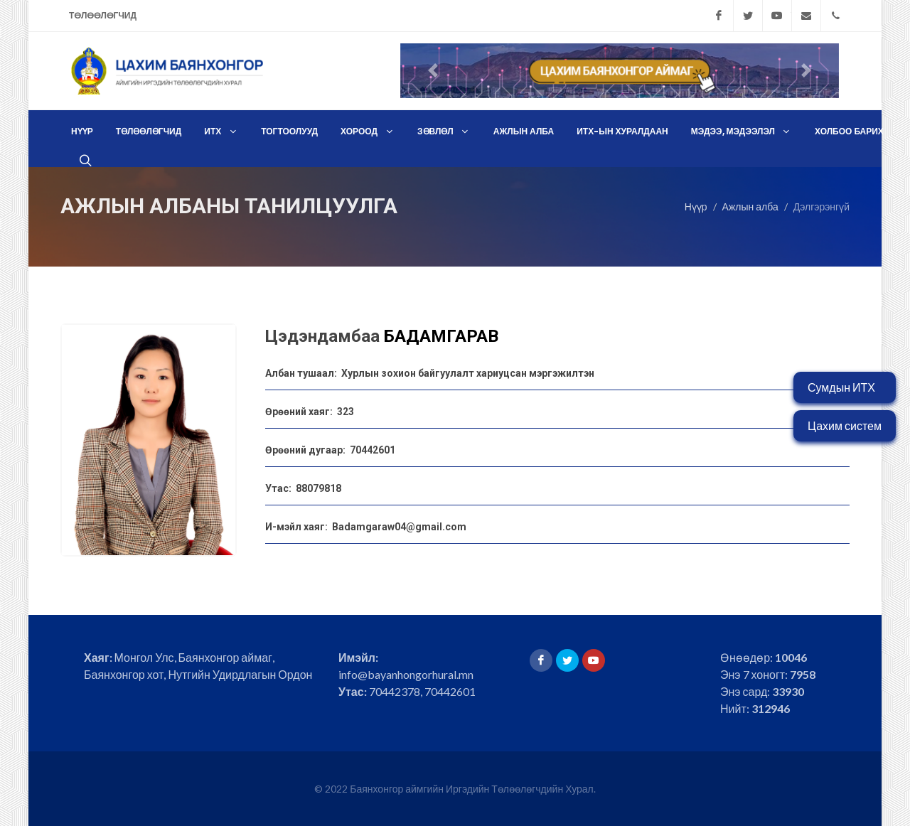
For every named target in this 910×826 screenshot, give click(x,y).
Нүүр (696, 206)
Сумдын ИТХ (841, 387)
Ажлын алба (750, 206)
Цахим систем (845, 425)
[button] (433, 70)
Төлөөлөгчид (102, 15)
